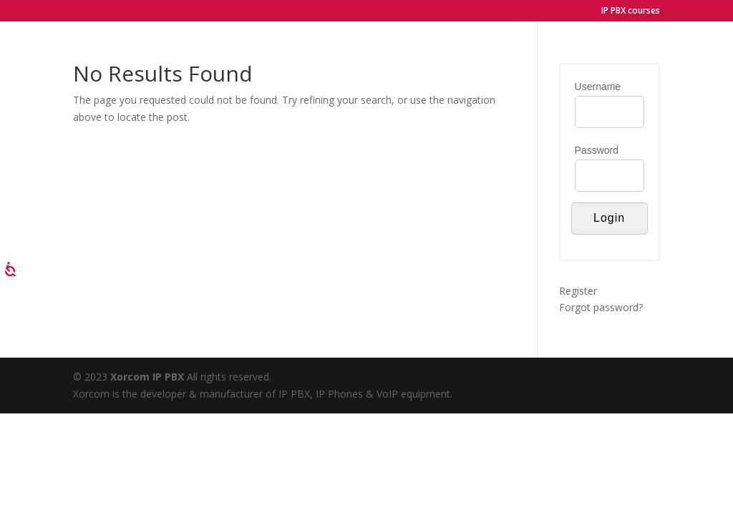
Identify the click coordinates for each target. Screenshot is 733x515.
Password (596, 150)
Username (598, 86)
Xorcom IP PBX (148, 376)
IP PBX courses (630, 11)
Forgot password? (601, 307)
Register (578, 291)
